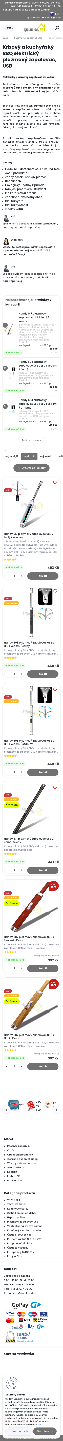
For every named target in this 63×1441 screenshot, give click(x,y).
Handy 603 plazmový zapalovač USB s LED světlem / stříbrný (29, 742)
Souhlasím (45, 1431)
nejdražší (29, 456)
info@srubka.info (24, 1293)
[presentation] (6, 1110)
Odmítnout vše (19, 1431)
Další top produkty (31, 440)
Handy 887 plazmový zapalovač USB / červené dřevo (29, 938)
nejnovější (46, 456)
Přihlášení (35, 17)
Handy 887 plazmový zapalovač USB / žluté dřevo (29, 1036)
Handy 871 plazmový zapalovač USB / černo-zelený (28, 840)
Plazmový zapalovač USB (28, 38)
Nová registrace (52, 17)
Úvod (5, 38)
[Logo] (34, 28)
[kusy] (14, 576)
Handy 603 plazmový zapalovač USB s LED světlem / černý (29, 644)
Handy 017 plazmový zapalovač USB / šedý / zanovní (28, 535)
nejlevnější (11, 456)
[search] (57, 28)
